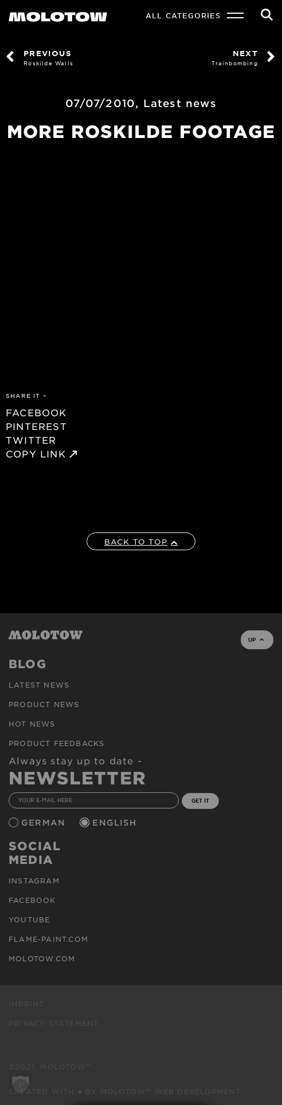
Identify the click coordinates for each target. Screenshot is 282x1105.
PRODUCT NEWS (44, 704)
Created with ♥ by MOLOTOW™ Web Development (125, 1091)
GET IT (200, 800)
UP (256, 639)
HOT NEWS (32, 723)
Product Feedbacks (56, 743)
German (44, 822)
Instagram (34, 880)
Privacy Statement (54, 1023)
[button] (20, 1084)
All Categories (183, 15)
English (115, 822)
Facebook (32, 900)
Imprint (26, 1003)
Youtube (29, 919)
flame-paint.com (48, 939)
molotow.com (42, 958)
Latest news (180, 103)
